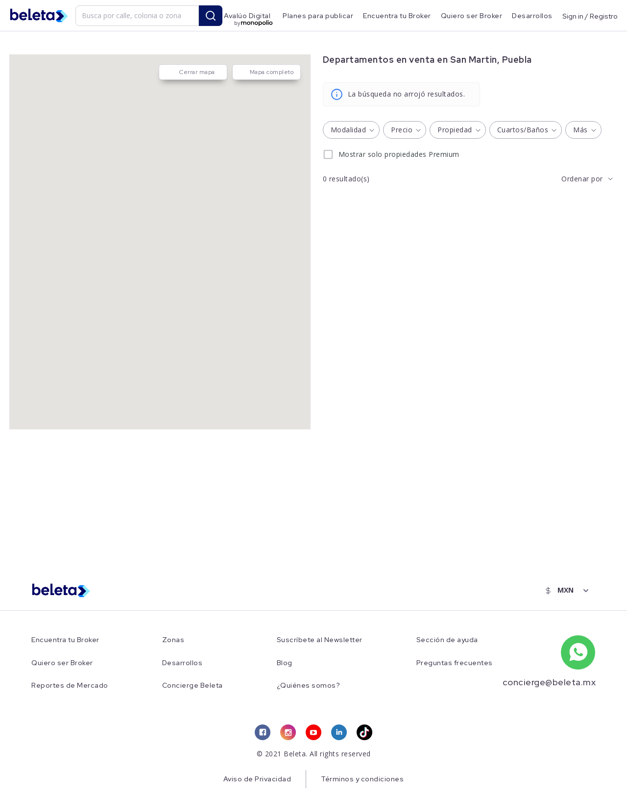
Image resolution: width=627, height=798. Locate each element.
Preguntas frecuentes (454, 663)
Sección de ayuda (447, 640)
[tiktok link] (364, 732)
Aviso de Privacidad (257, 778)
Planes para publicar (318, 15)
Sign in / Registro (590, 16)
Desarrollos (532, 15)
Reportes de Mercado (69, 685)
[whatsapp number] (578, 652)
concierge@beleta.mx (549, 682)
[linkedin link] (339, 732)
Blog (284, 663)
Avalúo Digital (247, 15)
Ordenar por (582, 178)
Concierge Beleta (192, 685)
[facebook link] (262, 732)
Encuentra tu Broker (397, 15)
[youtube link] (313, 732)
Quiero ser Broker (472, 15)
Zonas (173, 640)
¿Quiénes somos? (308, 685)
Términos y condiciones (362, 778)
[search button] (210, 15)
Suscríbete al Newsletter (319, 640)
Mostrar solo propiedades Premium (398, 154)
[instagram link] (288, 732)
